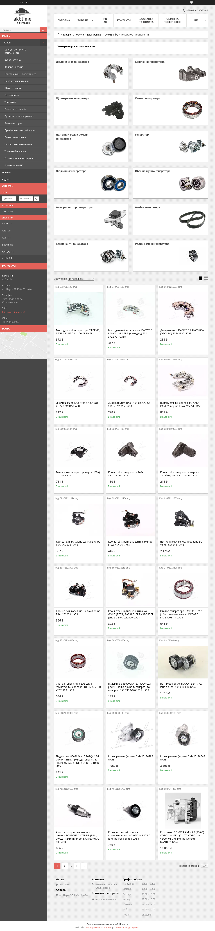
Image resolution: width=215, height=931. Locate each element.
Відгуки (6, 179)
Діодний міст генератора (72, 61)
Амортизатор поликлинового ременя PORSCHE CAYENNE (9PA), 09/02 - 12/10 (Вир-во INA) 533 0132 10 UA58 (77, 837)
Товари (6, 42)
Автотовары (11, 95)
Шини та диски (13, 88)
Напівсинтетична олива (18, 144)
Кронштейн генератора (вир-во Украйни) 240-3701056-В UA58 (179, 474)
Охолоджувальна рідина (18, 158)
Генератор (142, 134)
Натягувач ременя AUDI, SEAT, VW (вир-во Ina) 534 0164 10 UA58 (181, 685)
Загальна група (13, 123)
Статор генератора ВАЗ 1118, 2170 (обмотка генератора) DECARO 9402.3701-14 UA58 (181, 614)
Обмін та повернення (172, 20)
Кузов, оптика (12, 59)
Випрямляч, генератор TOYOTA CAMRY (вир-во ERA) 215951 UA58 (180, 404)
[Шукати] (43, 30)
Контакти (124, 20)
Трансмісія (10, 102)
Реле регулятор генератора (74, 207)
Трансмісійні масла (15, 151)
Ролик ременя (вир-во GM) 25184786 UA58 (130, 758)
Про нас (6, 172)
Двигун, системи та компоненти (15, 51)
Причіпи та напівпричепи (19, 116)
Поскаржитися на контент (99, 927)
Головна (64, 20)
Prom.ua (124, 924)
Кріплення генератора (149, 61)
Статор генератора (147, 98)
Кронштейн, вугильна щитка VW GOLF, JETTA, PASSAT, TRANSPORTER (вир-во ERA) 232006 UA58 (131, 614)
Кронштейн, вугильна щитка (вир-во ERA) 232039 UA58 (78, 612)
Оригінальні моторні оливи (19, 130)
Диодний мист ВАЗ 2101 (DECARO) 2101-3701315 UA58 (129, 404)
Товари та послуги (73, 34)
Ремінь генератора (147, 207)
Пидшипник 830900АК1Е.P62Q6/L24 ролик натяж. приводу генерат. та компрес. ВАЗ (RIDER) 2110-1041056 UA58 (77, 761)
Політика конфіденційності (127, 927)
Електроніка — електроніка (20, 74)
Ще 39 (8, 258)
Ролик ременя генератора (152, 243)
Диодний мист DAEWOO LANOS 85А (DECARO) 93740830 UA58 (182, 332)
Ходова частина (13, 66)
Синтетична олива (15, 137)
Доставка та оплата (146, 20)
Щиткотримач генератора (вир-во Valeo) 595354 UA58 (181, 543)
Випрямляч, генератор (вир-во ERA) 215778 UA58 (78, 474)
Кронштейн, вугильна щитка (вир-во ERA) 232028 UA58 (130, 543)
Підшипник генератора (71, 171)
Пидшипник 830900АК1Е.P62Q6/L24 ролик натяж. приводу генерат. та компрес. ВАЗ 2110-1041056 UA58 (129, 687)
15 (77, 866)
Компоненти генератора (72, 243)
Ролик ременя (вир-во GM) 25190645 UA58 (182, 758)
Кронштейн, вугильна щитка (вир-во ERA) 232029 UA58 (78, 543)
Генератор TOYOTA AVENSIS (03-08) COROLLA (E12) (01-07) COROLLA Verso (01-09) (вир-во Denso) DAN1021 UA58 (182, 837)
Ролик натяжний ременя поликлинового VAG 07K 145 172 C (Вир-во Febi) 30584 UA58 (129, 835)
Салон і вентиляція (15, 109)
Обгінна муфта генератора (152, 171)
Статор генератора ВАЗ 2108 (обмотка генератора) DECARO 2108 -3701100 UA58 (78, 687)
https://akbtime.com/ (13, 312)
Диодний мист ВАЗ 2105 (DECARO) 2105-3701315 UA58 (77, 404)
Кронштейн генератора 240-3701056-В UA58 (125, 474)
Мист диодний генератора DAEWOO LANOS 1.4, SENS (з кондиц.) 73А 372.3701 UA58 (130, 333)
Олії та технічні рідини (17, 81)
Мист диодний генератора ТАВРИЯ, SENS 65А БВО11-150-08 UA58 (78, 332)
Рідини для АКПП (13, 165)
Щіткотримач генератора (72, 98)
